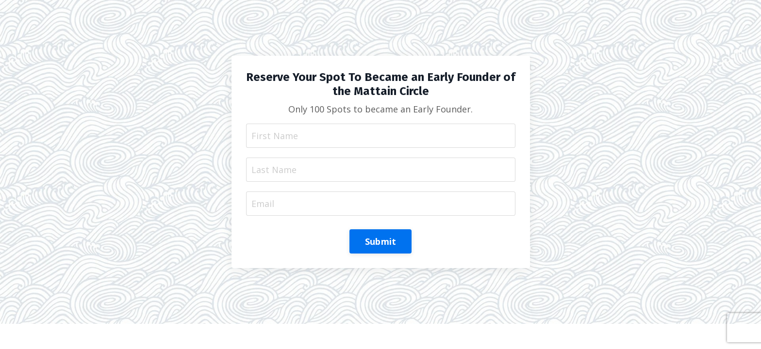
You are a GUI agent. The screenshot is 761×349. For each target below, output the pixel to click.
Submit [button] (381, 241)
